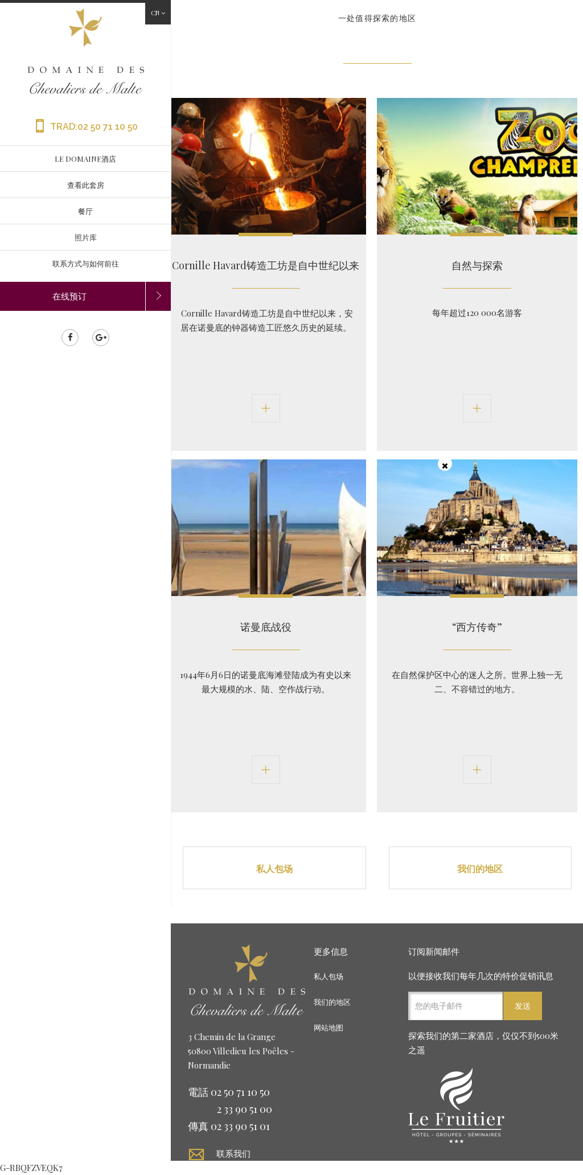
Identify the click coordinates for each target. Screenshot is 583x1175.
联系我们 (233, 1153)
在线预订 (69, 296)
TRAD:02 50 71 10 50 (85, 126)
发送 (523, 1005)
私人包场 (274, 868)
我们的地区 (480, 868)
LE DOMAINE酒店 (85, 158)
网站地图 (328, 1027)
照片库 (86, 237)
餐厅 (85, 211)
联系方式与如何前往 (85, 263)
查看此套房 (85, 185)
